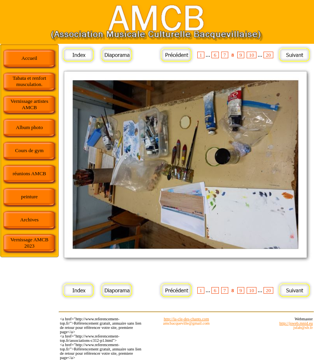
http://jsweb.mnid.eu (296, 323)
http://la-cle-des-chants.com (186, 319)
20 (268, 55)
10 (251, 55)
